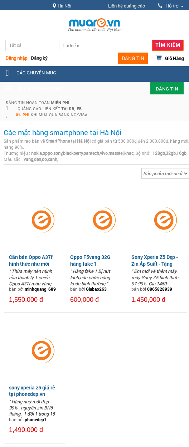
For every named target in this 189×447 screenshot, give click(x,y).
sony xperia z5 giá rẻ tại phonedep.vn (32, 390)
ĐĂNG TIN (133, 58)
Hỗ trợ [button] (171, 6)
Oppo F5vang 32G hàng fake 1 (90, 260)
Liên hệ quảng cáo (126, 6)
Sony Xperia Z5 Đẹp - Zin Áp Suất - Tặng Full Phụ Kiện (154, 263)
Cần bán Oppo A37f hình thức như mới (31, 260)
